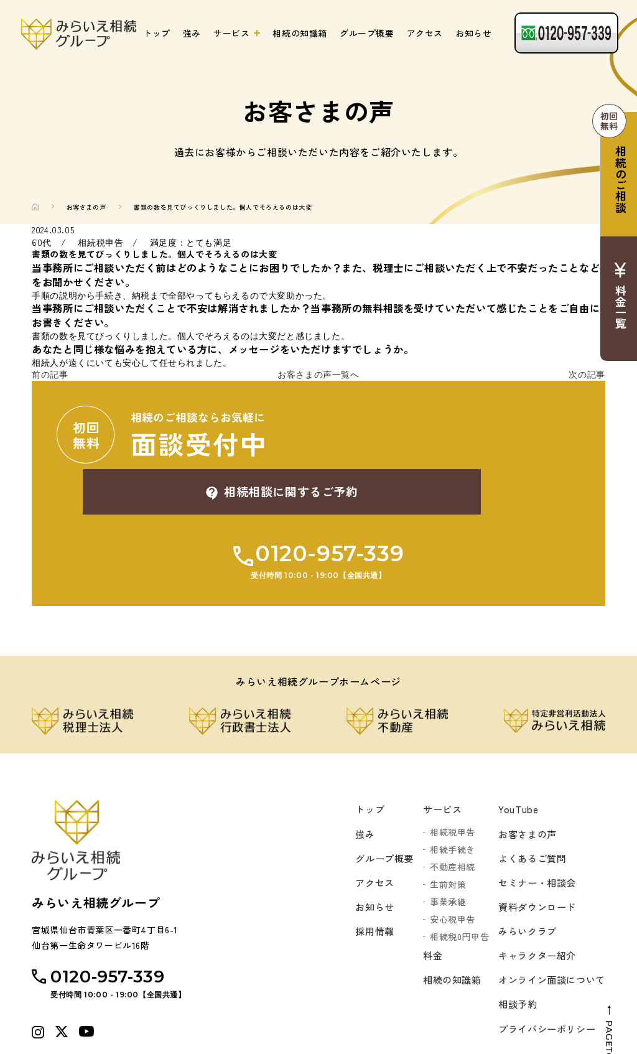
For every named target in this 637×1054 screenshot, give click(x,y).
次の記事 (587, 374)
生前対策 (441, 830)
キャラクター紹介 (532, 909)
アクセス (425, 33)
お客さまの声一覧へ (318, 374)
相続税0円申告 (452, 883)
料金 (426, 902)
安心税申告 (445, 865)
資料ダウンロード (532, 858)
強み (192, 33)
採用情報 (365, 883)
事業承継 (441, 848)
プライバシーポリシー (543, 985)
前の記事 (50, 374)
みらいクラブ (522, 883)
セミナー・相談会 (532, 832)
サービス (231, 33)
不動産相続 (445, 813)
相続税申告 (445, 778)
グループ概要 (367, 33)
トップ (156, 33)
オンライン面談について (548, 934)
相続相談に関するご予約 (445, 434)
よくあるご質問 (527, 807)
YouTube (511, 756)
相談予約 (511, 960)
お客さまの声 (86, 207)
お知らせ (473, 33)
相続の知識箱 (299, 33)
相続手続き (445, 795)
